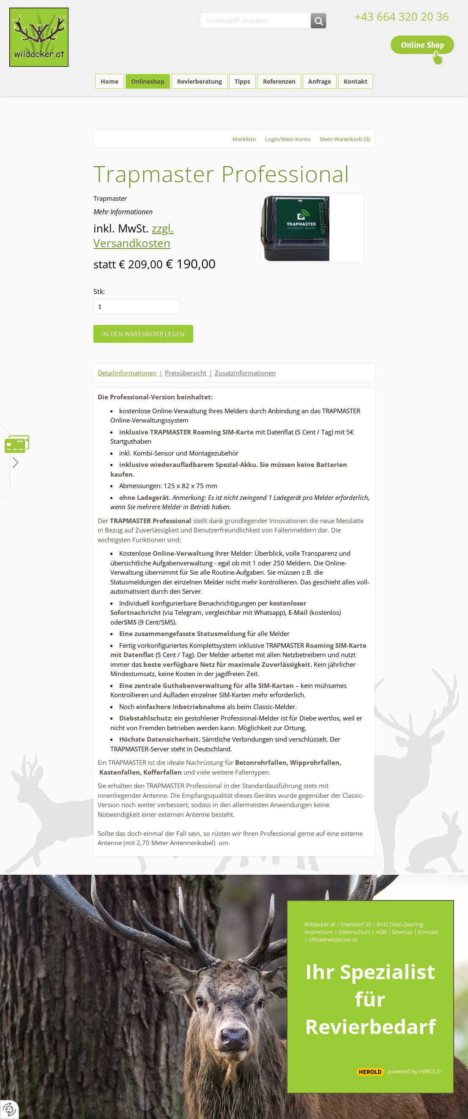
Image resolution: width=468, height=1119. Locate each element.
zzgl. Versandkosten (133, 236)
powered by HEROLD (414, 1071)
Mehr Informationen (123, 211)
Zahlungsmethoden (14, 462)
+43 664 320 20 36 (402, 16)
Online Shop (422, 50)
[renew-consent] (9, 1109)
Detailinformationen (127, 372)
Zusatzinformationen (245, 372)
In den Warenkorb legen (143, 334)
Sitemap (402, 932)
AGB (381, 932)
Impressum (318, 932)
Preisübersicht (185, 372)
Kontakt (428, 932)
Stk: (99, 291)
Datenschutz (354, 932)
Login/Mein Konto (288, 139)
